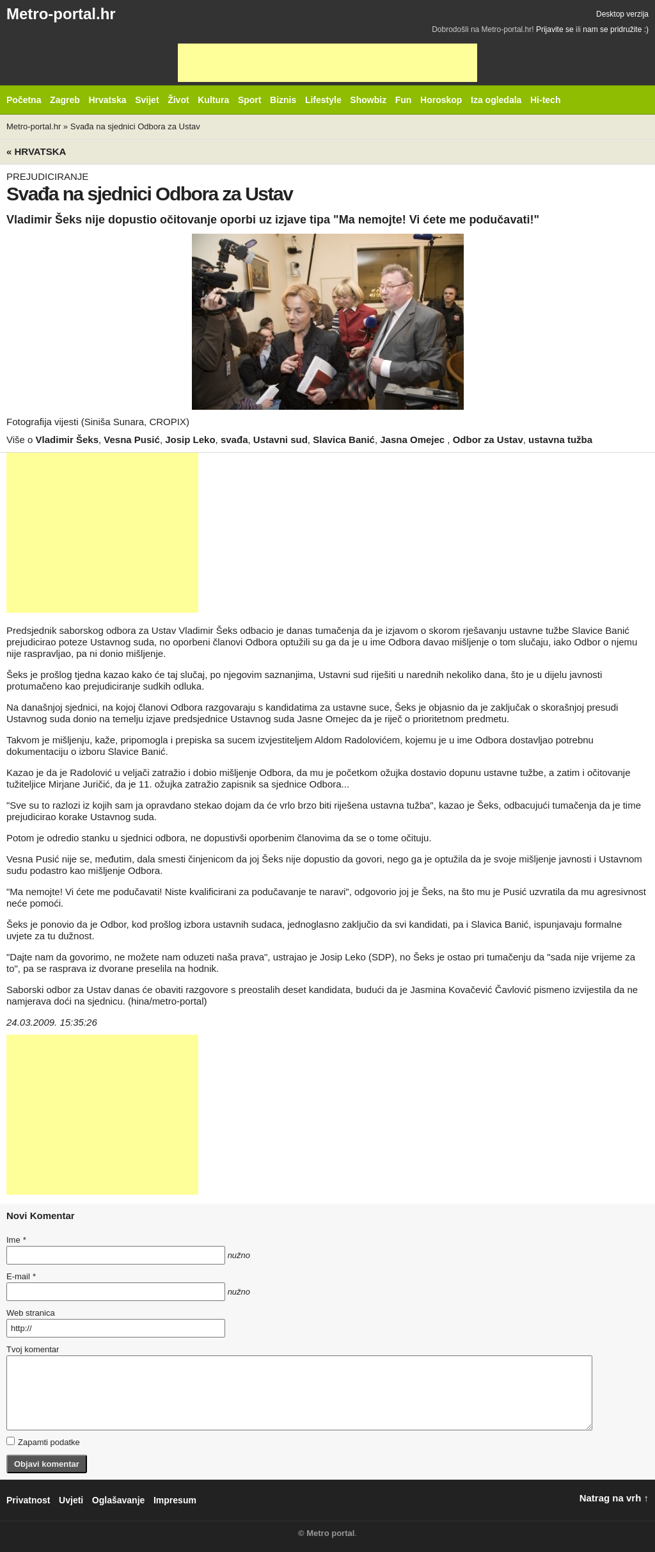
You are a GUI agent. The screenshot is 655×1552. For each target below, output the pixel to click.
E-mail (21, 1276)
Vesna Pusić (132, 439)
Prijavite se (555, 29)
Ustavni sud (280, 439)
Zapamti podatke (43, 1442)
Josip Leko (190, 439)
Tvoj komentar (32, 1349)
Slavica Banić (344, 439)
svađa (234, 439)
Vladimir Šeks (67, 439)
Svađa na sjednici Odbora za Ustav (135, 126)
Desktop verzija (622, 14)
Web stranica (30, 1313)
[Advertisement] (327, 63)
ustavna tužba (560, 439)
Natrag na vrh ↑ (614, 1497)
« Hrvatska (36, 151)
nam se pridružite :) (616, 29)
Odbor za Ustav (488, 439)
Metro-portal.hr (61, 13)
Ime (16, 1240)
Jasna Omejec (413, 439)
